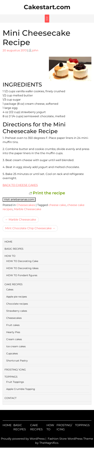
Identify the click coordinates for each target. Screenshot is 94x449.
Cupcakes (12, 353)
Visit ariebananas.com (19, 199)
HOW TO (10, 255)
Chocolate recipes (17, 303)
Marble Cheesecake (27, 209)
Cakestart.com (47, 7)
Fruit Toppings (15, 381)
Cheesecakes (25, 205)
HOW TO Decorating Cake (22, 261)
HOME (8, 241)
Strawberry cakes (16, 310)
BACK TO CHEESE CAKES (20, 185)
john (35, 50)
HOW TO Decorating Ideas (22, 268)
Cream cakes (14, 339)
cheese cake (57, 205)
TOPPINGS (11, 376)
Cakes (9, 289)
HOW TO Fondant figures (21, 275)
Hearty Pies (13, 332)
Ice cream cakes (16, 346)
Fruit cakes (13, 325)
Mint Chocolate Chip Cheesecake (28, 228)
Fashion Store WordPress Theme (70, 438)
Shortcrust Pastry (17, 360)
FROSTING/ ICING (15, 369)
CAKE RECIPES (14, 284)
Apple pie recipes (16, 296)
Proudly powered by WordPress (23, 438)
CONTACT (10, 398)
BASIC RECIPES (14, 248)
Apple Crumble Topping (20, 389)
